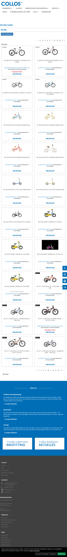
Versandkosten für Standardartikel (17, 69)
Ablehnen (53, 554)
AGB (2, 468)
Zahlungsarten (5, 542)
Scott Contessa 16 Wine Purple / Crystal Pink (50, 319)
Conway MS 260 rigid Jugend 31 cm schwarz (50, 93)
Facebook (7, 492)
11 (62, 40)
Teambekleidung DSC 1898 (20, 12)
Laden (4, 12)
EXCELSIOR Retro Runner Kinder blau (17, 125)
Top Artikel (4, 535)
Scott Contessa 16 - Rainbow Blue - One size (17, 319)
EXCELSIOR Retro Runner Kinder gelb (50, 125)
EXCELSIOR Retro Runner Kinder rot (17, 157)
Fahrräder (7, 8)
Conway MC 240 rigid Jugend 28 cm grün (16, 61)
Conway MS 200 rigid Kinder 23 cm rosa (50, 61)
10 (59, 40)
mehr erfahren (11, 404)
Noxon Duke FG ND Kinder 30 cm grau (17, 222)
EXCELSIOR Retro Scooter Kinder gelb (50, 190)
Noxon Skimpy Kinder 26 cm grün (17, 286)
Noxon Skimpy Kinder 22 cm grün (17, 254)
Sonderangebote (6, 522)
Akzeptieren (61, 554)
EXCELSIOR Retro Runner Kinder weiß (50, 157)
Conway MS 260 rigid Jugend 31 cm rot (17, 93)
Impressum (4, 475)
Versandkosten (5, 540)
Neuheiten (4, 527)
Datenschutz (5, 470)
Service (55, 8)
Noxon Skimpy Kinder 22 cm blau (50, 222)
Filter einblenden (7, 34)
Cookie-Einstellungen (42, 554)
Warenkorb (46, 12)
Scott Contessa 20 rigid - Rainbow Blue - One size (50, 352)
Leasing (19, 8)
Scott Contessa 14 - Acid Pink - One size (50, 287)
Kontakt (3, 465)
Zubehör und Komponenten (36, 8)
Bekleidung (4, 524)
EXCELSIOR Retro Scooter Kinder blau (17, 190)
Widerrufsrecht (5, 545)
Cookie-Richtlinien (34, 551)
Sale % (35, 12)
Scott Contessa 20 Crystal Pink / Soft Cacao (17, 352)
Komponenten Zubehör (8, 520)
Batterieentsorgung (7, 473)
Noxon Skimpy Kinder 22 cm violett (50, 254)
